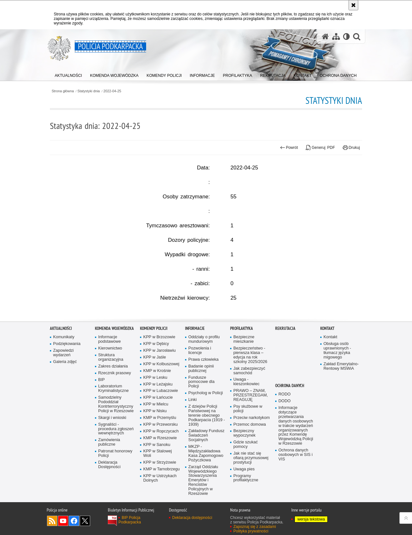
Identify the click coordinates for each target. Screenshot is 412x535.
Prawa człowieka (203, 407)
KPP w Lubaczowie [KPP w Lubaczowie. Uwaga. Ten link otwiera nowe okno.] (160, 439)
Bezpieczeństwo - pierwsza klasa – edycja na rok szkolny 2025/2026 (250, 403)
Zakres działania (113, 414)
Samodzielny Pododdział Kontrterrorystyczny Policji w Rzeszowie (116, 452)
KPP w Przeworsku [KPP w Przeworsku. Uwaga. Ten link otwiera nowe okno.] (160, 472)
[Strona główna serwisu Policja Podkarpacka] (325, 36)
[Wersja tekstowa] (346, 36)
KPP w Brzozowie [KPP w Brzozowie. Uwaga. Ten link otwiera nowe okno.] (159, 385)
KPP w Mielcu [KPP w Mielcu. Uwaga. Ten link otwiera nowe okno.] (155, 452)
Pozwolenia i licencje (199, 398)
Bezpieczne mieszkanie (243, 387)
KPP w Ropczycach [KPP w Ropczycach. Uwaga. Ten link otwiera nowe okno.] (161, 479)
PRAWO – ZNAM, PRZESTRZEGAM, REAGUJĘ (250, 442)
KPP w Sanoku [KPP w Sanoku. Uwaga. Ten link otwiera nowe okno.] (156, 492)
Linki (192, 447)
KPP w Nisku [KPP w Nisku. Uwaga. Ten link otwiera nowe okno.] (155, 459)
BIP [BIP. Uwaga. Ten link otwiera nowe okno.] (101, 427)
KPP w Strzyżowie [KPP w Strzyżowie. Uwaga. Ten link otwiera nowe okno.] (159, 510)
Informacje (195, 376)
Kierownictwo (110, 396)
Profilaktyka (241, 376)
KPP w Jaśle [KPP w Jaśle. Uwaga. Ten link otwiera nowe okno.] (154, 405)
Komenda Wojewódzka (114, 376)
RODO (284, 442)
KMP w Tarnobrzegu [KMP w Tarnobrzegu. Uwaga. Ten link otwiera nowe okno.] (161, 517)
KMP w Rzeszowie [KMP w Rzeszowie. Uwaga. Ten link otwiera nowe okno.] (160, 486)
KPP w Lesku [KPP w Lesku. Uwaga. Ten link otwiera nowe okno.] (155, 425)
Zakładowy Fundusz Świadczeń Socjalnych (206, 483)
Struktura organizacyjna (110, 405)
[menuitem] (68, 74)
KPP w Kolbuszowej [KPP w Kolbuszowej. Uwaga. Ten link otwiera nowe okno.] (161, 412)
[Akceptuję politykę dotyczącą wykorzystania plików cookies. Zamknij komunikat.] (353, 5)
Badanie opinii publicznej (201, 416)
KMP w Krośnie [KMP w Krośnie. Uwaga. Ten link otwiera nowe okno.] (157, 418)
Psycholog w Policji (205, 441)
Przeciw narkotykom (251, 465)
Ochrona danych (289, 433)
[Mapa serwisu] (336, 36)
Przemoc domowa (249, 472)
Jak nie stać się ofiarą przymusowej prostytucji (250, 505)
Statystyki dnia (89, 91)
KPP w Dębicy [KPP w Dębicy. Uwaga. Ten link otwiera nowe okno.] (156, 391)
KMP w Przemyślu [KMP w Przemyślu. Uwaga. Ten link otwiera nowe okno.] (159, 465)
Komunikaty (63, 385)
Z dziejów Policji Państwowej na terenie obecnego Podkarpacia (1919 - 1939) (206, 463)
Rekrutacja (285, 376)
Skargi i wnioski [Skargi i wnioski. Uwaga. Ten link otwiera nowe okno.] (112, 465)
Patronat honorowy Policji (115, 501)
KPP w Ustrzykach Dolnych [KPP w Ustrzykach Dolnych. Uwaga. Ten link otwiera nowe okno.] (160, 525)
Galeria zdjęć (65, 409)
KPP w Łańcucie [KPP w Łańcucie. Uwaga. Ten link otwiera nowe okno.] (158, 445)
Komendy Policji (153, 376)
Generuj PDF (320, 147)
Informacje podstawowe (109, 387)
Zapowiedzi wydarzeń (63, 400)
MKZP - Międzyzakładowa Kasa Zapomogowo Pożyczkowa (205, 501)
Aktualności (61, 376)
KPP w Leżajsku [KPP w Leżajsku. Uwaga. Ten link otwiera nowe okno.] (158, 432)
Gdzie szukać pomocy (245, 492)
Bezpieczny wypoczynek (244, 481)
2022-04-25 (112, 91)
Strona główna (63, 91)
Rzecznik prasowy (114, 421)
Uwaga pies (244, 517)
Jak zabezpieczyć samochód (249, 418)
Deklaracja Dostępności (109, 512)
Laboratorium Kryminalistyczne (113, 436)
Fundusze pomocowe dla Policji (201, 429)
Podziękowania (66, 391)
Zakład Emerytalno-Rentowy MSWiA (341, 414)
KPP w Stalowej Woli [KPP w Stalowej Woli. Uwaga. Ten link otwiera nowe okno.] (157, 501)
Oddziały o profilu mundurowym (204, 387)
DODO (284, 449)
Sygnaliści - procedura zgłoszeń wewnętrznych (116, 476)
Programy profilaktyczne (245, 525)
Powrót (289, 147)
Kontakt (327, 376)
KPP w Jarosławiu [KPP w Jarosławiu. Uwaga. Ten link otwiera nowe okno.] (159, 398)
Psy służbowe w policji (247, 456)
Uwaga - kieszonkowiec (246, 429)
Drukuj (351, 147)
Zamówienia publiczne (109, 490)
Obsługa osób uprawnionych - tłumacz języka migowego (337, 398)
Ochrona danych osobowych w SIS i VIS (295, 502)
